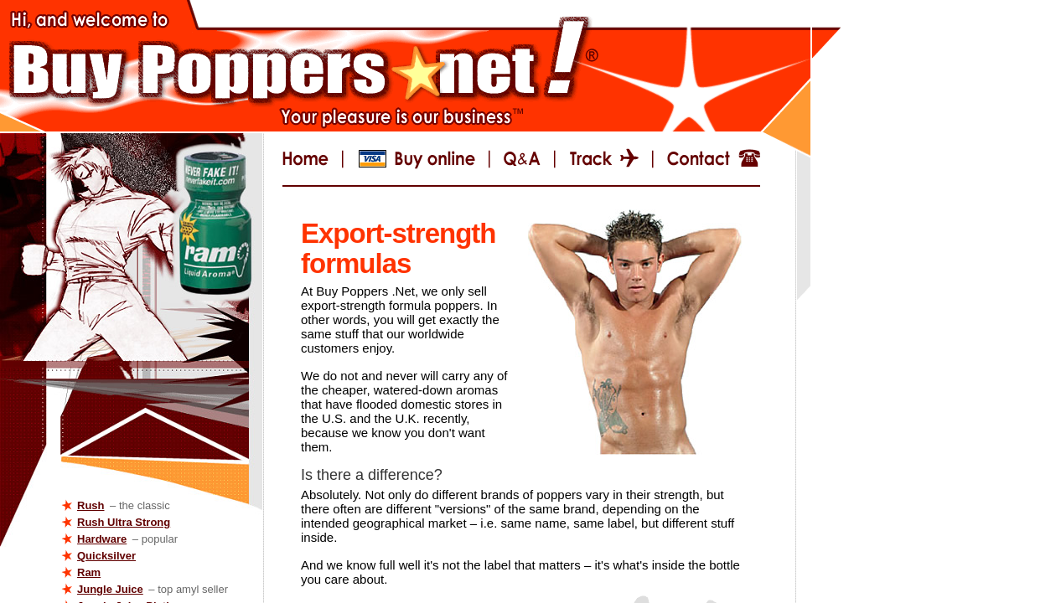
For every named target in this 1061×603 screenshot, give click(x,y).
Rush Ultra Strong (123, 522)
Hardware (102, 539)
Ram (89, 572)
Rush (91, 505)
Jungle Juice (110, 589)
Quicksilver (106, 555)
